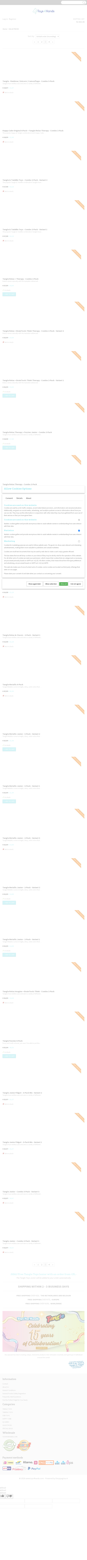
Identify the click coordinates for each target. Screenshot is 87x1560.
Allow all (64, 601)
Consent (9, 515)
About (28, 515)
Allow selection (51, 601)
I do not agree (75, 601)
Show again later (34, 601)
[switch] (79, 537)
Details (19, 515)
